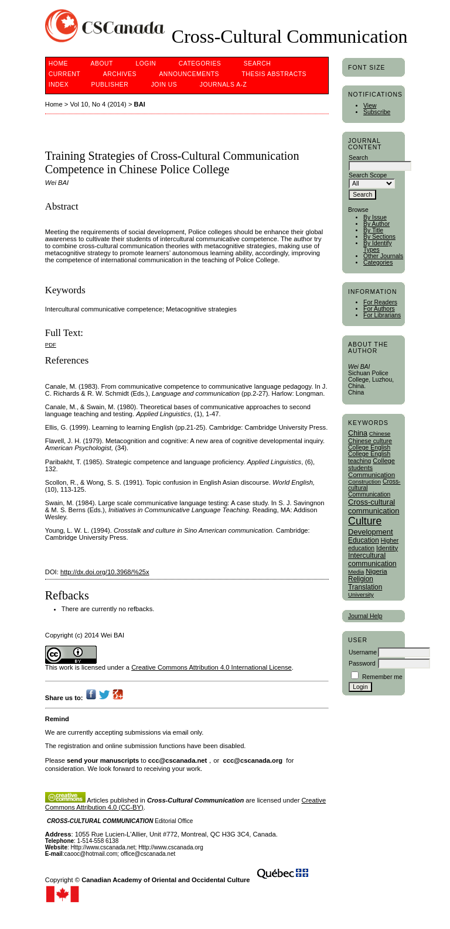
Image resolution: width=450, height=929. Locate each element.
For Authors (379, 309)
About (102, 63)
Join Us (164, 84)
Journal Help (365, 616)
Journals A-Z (223, 84)
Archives (120, 74)
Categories (378, 262)
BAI (139, 104)
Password (362, 663)
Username (363, 652)
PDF (50, 344)
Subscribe (376, 112)
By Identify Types (377, 246)
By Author (376, 224)
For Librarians (382, 315)
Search (257, 63)
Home (58, 63)
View (369, 105)
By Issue (375, 217)
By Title (373, 230)
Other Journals (383, 256)
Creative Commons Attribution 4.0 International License (211, 667)
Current (64, 74)
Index (59, 84)
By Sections (379, 237)
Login (145, 63)
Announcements (189, 74)
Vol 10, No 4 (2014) (98, 104)
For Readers (380, 302)
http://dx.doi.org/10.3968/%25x (104, 571)
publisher (110, 84)
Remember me (382, 677)
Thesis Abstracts (273, 74)
